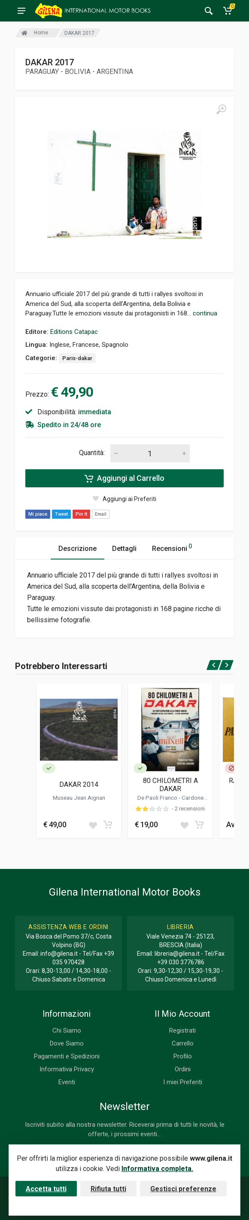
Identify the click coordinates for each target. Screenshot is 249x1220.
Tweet (61, 514)
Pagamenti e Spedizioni (67, 1056)
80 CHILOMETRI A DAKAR (170, 785)
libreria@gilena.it (177, 953)
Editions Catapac (74, 332)
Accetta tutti (46, 1189)
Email (100, 514)
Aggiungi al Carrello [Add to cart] (124, 478)
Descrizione (77, 548)
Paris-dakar (77, 358)
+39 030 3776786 (180, 962)
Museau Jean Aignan (79, 797)
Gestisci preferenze (183, 1189)
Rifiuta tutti (108, 1189)
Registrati (182, 1030)
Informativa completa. (157, 1169)
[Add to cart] (107, 824)
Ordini (183, 1069)
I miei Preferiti (182, 1082)
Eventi (66, 1082)
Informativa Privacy (66, 1069)
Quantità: (92, 453)
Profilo (182, 1056)
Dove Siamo (67, 1043)
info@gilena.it (59, 953)
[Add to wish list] (92, 824)
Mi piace (37, 514)
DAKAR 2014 (78, 784)
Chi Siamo (66, 1030)
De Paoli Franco (158, 797)
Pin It (81, 514)
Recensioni (172, 547)
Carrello (183, 1043)
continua (205, 313)
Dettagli (124, 548)
